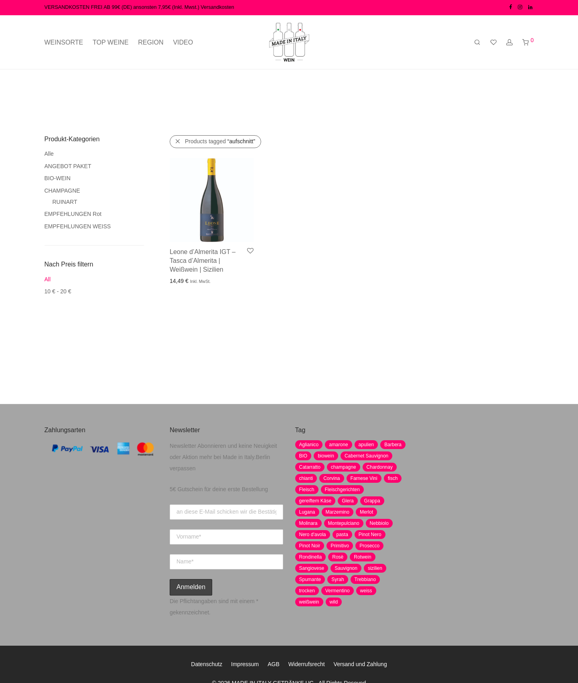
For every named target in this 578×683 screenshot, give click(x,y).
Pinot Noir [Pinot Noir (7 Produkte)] (309, 546)
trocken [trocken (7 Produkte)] (307, 591)
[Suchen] (477, 43)
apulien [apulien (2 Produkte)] (366, 444)
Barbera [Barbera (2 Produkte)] (393, 444)
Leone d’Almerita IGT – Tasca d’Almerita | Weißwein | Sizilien (202, 260)
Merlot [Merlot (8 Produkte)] (366, 512)
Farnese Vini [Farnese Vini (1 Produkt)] (364, 478)
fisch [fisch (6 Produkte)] (393, 478)
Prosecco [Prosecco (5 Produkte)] (369, 546)
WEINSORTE (64, 42)
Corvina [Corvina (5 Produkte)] (331, 478)
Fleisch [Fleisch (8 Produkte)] (306, 489)
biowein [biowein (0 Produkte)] (326, 456)
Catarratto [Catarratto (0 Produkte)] (309, 467)
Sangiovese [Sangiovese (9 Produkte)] (311, 568)
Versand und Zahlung (360, 664)
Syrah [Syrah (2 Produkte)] (337, 579)
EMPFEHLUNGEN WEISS (78, 226)
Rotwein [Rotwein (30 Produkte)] (362, 557)
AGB (274, 664)
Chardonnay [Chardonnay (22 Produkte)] (380, 467)
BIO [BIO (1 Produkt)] (303, 456)
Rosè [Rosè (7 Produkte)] (337, 557)
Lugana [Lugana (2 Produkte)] (307, 512)
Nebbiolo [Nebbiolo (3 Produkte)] (379, 523)
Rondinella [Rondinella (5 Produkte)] (310, 557)
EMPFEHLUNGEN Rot (73, 214)
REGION (150, 42)
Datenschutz (206, 664)
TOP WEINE (110, 42)
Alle (49, 153)
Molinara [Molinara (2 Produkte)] (308, 523)
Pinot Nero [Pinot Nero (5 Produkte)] (370, 534)
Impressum (245, 664)
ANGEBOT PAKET (68, 166)
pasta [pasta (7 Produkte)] (342, 534)
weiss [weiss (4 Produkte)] (366, 591)
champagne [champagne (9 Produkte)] (343, 467)
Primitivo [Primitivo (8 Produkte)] (340, 546)
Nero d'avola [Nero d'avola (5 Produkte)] (312, 534)
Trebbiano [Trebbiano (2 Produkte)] (365, 579)
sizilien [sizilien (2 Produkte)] (375, 568)
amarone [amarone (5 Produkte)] (338, 444)
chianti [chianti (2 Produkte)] (306, 478)
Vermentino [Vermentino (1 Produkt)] (337, 591)
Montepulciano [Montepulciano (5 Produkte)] (343, 523)
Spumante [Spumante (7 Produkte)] (310, 579)
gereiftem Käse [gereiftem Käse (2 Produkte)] (315, 501)
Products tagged (220, 141)
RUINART (65, 202)
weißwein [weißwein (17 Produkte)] (309, 602)
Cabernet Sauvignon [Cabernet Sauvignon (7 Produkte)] (366, 456)
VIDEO (183, 42)
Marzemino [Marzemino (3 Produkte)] (337, 512)
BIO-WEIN (58, 178)
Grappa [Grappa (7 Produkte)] (372, 501)
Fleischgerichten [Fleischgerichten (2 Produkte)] (342, 489)
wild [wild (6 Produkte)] (334, 602)
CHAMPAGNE (62, 190)
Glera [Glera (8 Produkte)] (347, 501)
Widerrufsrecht (306, 664)
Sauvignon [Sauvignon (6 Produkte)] (346, 568)
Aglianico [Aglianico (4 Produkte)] (309, 444)
